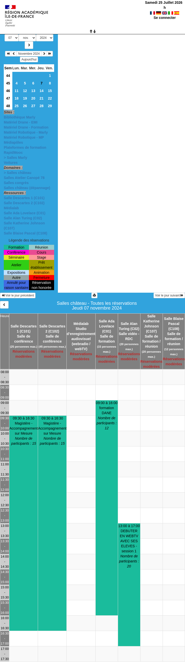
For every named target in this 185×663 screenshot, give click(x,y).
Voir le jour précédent (18, 295)
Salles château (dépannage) (27, 188)
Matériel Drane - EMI (21, 122)
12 (25, 91)
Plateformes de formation (25, 147)
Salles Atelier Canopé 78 (24, 178)
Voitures (11, 163)
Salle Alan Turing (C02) (23, 218)
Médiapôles (13, 142)
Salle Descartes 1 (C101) (24, 198)
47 (8, 98)
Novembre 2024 (29, 53)
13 (33, 91)
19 (25, 98)
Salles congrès (16, 183)
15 (50, 91)
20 (33, 98)
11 (17, 91)
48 (8, 106)
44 (8, 76)
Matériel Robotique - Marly (26, 132)
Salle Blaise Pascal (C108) (25, 233)
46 (8, 91)
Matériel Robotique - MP (24, 137)
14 (42, 91)
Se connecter (165, 18)
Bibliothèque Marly (19, 117)
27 (33, 106)
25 (17, 106)
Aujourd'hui (28, 59)
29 (50, 106)
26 (25, 106)
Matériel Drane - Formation (26, 127)
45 (8, 83)
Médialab (11, 208)
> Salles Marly (15, 158)
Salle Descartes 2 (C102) (24, 203)
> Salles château (17, 173)
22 (50, 98)
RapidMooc (13, 152)
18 (17, 98)
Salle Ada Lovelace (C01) (24, 213)
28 (42, 106)
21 (42, 98)
